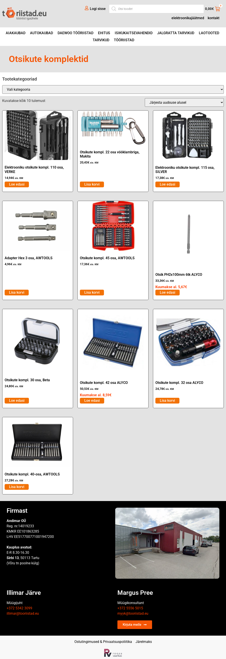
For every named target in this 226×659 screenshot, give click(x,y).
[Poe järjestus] (184, 102)
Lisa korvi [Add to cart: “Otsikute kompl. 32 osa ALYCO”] (167, 400)
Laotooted (209, 33)
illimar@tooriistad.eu (23, 613)
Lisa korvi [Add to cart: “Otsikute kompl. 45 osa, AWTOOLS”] (92, 292)
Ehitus (104, 33)
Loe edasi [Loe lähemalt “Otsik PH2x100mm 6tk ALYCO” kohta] (167, 292)
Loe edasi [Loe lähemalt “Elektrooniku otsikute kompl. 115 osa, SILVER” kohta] (167, 184)
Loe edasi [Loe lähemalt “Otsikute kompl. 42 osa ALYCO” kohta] (92, 400)
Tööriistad (124, 40)
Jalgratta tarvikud (175, 33)
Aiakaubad (15, 33)
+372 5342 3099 (19, 608)
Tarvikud (101, 40)
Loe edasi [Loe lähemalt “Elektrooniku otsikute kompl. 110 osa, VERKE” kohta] (16, 184)
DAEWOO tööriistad (75, 33)
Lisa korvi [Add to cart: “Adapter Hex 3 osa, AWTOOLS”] (16, 292)
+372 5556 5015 (130, 608)
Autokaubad (41, 33)
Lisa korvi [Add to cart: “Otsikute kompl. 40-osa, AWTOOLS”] (16, 487)
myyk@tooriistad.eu (132, 613)
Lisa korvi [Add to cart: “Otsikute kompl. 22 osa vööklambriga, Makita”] (92, 184)
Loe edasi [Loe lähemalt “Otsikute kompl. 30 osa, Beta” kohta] (16, 400)
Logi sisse (98, 9)
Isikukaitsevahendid (134, 33)
